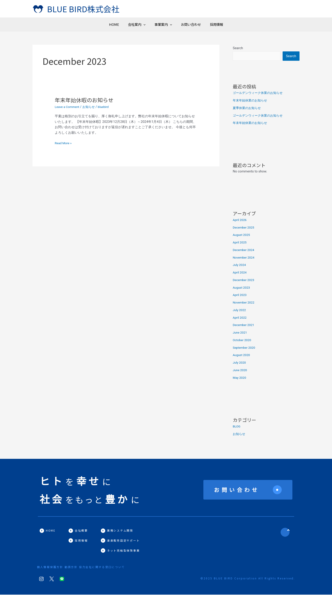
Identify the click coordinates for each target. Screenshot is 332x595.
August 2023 (242, 288)
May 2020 (240, 378)
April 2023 (240, 295)
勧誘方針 (77, 567)
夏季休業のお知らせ (248, 108)
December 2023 (244, 280)
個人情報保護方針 (50, 567)
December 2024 (244, 250)
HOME (78, 24)
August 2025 (242, 235)
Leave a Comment (68, 107)
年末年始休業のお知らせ (251, 101)
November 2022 (244, 303)
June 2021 (240, 333)
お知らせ (91, 107)
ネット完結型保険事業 (124, 551)
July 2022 (240, 310)
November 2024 (244, 258)
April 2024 (240, 273)
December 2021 (244, 325)
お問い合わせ (209, 24)
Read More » (64, 143)
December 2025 (244, 228)
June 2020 (240, 370)
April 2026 (240, 220)
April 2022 (240, 318)
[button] (125, 24)
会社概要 (81, 531)
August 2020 (242, 355)
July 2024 (240, 265)
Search (238, 48)
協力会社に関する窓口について (113, 567)
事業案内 (163, 24)
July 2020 (240, 363)
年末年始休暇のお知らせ (86, 99)
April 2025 (240, 243)
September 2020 (245, 348)
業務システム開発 (120, 531)
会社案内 (119, 24)
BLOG (237, 427)
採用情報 (252, 24)
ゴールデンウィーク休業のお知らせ (259, 93)
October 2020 (243, 340)
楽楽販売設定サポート (124, 541)
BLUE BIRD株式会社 (83, 8)
